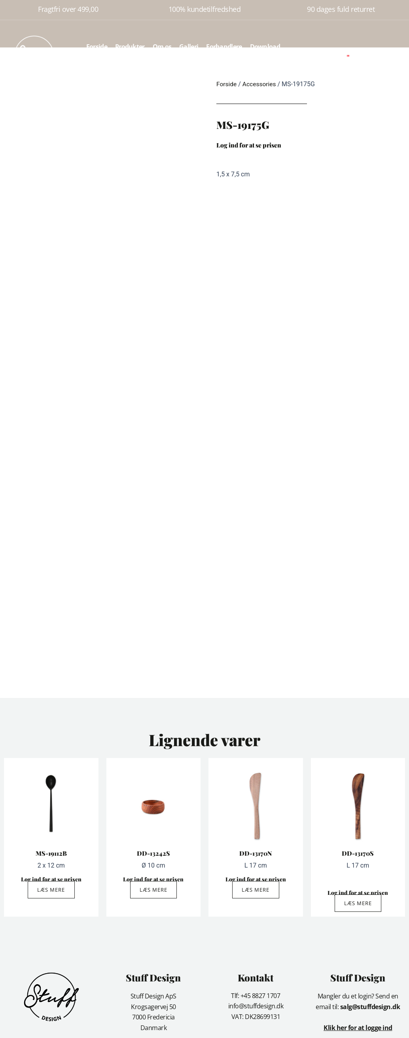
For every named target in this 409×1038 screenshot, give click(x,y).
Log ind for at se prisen (251, 145)
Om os (162, 46)
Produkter (130, 46)
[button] (368, 55)
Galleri (188, 46)
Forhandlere (224, 46)
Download (265, 46)
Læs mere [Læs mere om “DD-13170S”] (358, 904)
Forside (96, 46)
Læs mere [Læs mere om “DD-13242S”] (153, 890)
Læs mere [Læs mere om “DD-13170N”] (255, 890)
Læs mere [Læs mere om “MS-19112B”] (51, 890)
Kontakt (183, 65)
